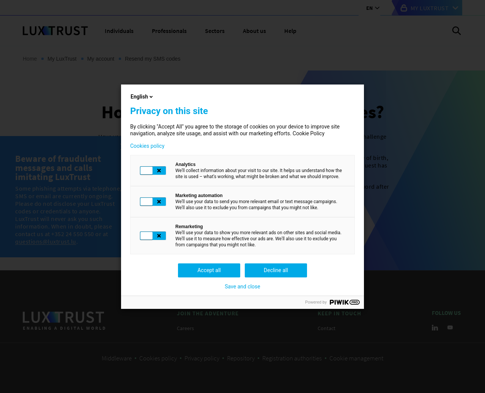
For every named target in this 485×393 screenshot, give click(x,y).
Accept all (209, 270)
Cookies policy (147, 146)
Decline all (276, 270)
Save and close (242, 286)
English (142, 97)
